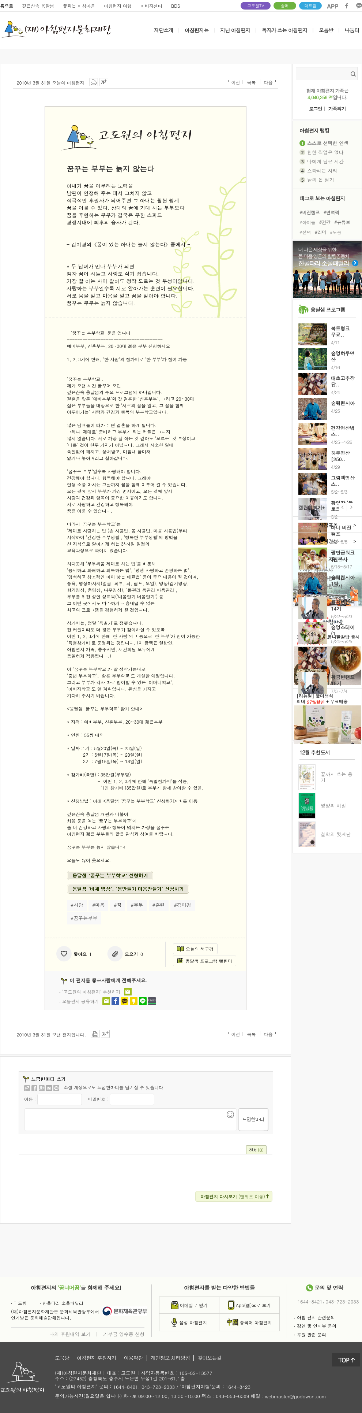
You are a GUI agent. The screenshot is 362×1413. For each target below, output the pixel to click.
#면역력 (332, 212)
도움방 (62, 1358)
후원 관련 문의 (310, 1334)
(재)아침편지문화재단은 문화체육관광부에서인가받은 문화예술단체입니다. (55, 1314)
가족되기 (337, 109)
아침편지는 (196, 30)
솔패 (285, 5)
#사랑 (77, 904)
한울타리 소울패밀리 (61, 1303)
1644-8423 (238, 1387)
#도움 (336, 232)
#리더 (321, 232)
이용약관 (133, 1358)
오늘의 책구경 (195, 949)
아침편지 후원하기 (96, 1358)
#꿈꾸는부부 (84, 918)
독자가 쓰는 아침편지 (284, 30)
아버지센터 (151, 6)
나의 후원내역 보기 (70, 1334)
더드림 (311, 5)
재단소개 (163, 30)
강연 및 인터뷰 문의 (315, 1326)
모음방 (326, 30)
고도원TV (255, 5)
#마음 (98, 904)
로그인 (315, 109)
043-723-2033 (342, 1301)
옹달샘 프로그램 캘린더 (204, 961)
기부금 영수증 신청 (123, 1334)
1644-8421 (310, 1301)
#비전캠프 (309, 212)
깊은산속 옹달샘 (38, 6)
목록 (251, 82)
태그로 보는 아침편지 (322, 197)
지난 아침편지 (235, 30)
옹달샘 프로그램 (327, 309)
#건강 (325, 222)
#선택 (305, 232)
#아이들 (307, 222)
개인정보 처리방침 (170, 1358)
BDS (175, 6)
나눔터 (352, 30)
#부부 (137, 904)
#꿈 (117, 904)
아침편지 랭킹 (314, 130)
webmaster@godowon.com (295, 1396)
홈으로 (6, 6)
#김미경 (182, 904)
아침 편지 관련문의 (314, 1317)
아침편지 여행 (118, 6)
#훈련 (158, 904)
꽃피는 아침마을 (79, 6)
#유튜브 (342, 222)
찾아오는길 (209, 1358)
